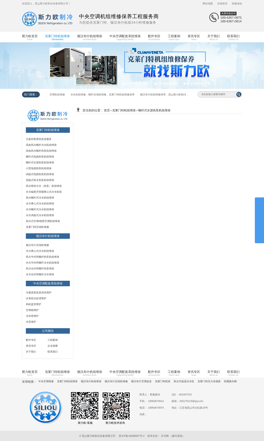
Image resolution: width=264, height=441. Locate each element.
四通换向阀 (230, 381)
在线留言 (222, 3)
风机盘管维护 (33, 304)
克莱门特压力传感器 (209, 381)
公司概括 (48, 330)
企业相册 (52, 345)
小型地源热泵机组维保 (39, 168)
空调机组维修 (57, 94)
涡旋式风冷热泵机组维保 (40, 180)
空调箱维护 (32, 310)
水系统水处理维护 (36, 298)
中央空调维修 (46, 381)
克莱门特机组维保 (48, 129)
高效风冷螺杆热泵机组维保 (41, 150)
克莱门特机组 (162, 381)
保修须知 (237, 3)
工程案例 (52, 339)
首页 (107, 110)
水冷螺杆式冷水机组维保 (40, 209)
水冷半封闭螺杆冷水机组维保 (42, 262)
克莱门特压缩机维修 (37, 226)
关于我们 (31, 351)
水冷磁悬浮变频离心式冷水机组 (44, 191)
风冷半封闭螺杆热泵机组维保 (42, 256)
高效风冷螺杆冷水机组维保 (41, 144)
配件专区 (31, 339)
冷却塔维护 (32, 315)
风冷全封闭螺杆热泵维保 (40, 268)
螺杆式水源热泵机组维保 (40, 162)
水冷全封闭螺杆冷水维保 (40, 274)
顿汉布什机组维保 (48, 236)
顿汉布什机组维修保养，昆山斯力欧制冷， (164, 94)
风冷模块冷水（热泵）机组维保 (44, 185)
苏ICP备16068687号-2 (131, 435)
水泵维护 (31, 321)
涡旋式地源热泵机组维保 (40, 174)
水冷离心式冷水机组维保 (40, 203)
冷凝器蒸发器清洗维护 (39, 292)
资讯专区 (31, 345)
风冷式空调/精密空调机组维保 (43, 221)
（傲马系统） (177, 435)
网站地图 (208, 3)
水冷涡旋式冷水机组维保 (40, 215)
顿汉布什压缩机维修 (37, 245)
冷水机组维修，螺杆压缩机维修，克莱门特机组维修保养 (102, 94)
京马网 (165, 435)
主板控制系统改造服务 (39, 139)
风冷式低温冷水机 (184, 381)
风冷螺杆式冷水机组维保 (40, 197)
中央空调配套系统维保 (48, 283)
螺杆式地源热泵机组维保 (40, 156)
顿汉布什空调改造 (141, 381)
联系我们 (52, 351)
